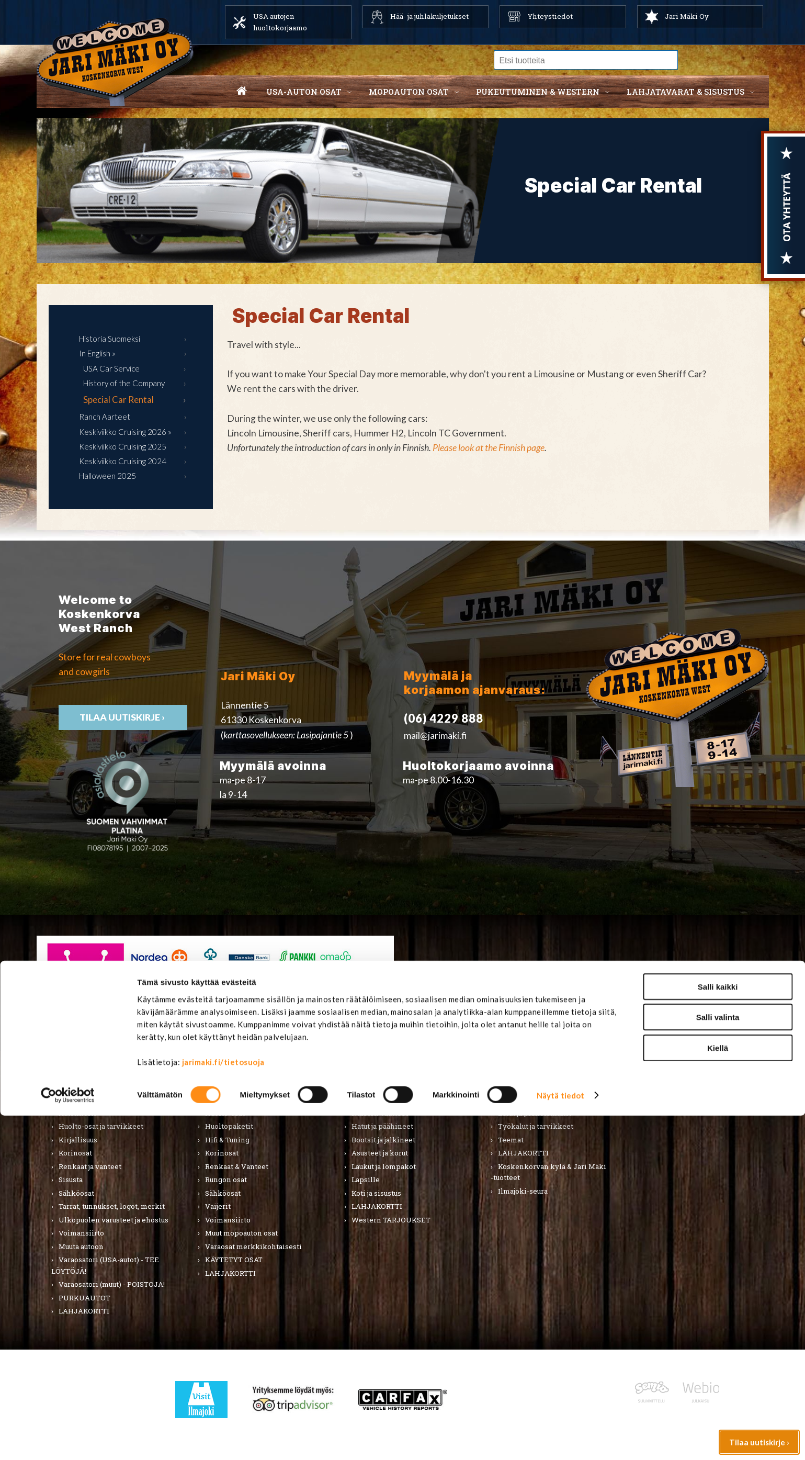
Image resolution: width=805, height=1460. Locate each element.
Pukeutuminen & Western (388, 1077)
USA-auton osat (304, 91)
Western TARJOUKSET (391, 1220)
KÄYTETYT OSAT (234, 1259)
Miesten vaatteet (381, 1099)
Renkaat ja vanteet (90, 1166)
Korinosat (75, 1153)
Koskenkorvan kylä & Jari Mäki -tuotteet (548, 1172)
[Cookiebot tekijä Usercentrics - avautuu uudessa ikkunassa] (68, 1439)
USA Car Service (111, 368)
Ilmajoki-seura (523, 1191)
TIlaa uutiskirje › (123, 717)
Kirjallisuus (78, 1139)
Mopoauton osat (409, 91)
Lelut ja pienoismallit (534, 1113)
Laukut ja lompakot (384, 1166)
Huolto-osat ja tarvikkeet (101, 1126)
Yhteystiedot (550, 16)
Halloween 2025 (107, 475)
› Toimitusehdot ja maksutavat (647, 989)
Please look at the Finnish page (489, 447)
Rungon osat (226, 1179)
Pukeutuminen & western (537, 91)
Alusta (69, 1099)
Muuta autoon (81, 1246)
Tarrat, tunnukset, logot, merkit (112, 1206)
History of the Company (124, 383)
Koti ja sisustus (376, 1193)
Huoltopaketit (229, 1126)
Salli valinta (718, 1361)
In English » (97, 353)
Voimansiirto (81, 1233)
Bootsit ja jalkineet (383, 1139)
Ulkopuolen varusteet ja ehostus (113, 1220)
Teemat (511, 1139)
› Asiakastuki (611, 975)
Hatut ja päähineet (382, 1126)
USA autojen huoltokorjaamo (280, 22)
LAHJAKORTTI (230, 1273)
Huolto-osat (225, 1113)
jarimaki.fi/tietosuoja (223, 1405)
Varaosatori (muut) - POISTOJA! (112, 1284)
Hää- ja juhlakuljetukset (429, 16)
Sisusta (71, 1179)
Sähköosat (76, 1193)
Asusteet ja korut (380, 1153)
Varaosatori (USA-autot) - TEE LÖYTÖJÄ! (105, 1265)
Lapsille (366, 1179)
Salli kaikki (718, 1330)
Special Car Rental (118, 399)
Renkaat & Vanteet (236, 1166)
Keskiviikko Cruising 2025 (122, 446)
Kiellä (717, 1391)
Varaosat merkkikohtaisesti (253, 1246)
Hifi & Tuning (227, 1139)
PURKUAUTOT (84, 1297)
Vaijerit (218, 1206)
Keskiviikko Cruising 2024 (122, 461)
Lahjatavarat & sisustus (685, 91)
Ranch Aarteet (104, 416)
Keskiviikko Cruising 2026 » (125, 431)
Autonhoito (78, 1113)
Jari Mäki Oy (687, 16)
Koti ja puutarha (524, 1099)
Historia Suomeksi (109, 338)
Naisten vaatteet (380, 1113)
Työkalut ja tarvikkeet (535, 1126)
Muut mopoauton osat (241, 1233)
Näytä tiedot (560, 1439)
